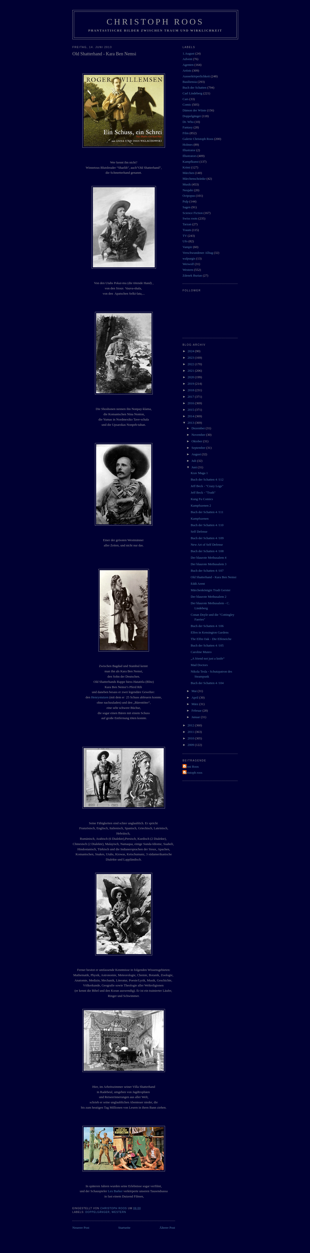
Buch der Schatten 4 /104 (207, 683)
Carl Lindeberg (192, 93)
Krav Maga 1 (199, 473)
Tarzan (187, 224)
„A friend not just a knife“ (207, 658)
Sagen (187, 207)
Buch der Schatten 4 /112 (207, 479)
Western (119, 1212)
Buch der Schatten (194, 87)
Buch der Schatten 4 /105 (207, 645)
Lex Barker (115, 1191)
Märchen (188, 173)
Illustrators (190, 156)
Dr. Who (188, 122)
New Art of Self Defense (207, 544)
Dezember (199, 428)
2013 (191, 423)
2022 (191, 364)
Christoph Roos (155, 21)
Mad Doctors (199, 665)
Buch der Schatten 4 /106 (207, 626)
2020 (191, 377)
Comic (187, 104)
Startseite (124, 1227)
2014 (191, 416)
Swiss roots (190, 218)
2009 (191, 745)
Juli (194, 461)
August (197, 454)
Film (186, 133)
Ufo (185, 241)
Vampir (187, 247)
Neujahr (188, 190)
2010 (191, 738)
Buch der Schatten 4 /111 (207, 512)
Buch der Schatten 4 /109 (207, 538)
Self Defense (199, 531)
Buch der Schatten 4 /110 (207, 525)
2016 (191, 403)
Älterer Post (167, 1227)
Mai (195, 691)
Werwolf (188, 264)
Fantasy (188, 127)
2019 (191, 383)
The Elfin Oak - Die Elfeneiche (211, 639)
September (199, 448)
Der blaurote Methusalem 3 (208, 564)
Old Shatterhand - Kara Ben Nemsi (213, 577)
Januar (196, 717)
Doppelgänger (97, 1212)
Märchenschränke (194, 178)
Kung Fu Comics (202, 499)
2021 (191, 370)
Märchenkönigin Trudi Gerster (210, 590)
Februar (197, 710)
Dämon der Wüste (194, 110)
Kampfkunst (191, 161)
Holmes (188, 144)
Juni (195, 467)
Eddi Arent (198, 583)
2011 (191, 732)
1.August (188, 53)
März (195, 704)
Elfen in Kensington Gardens (209, 632)
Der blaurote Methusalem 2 (208, 596)
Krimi (186, 167)
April (195, 697)
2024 (191, 351)
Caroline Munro (201, 652)
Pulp (186, 201)
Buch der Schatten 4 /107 (207, 570)
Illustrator (189, 150)
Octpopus (189, 195)
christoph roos (193, 772)
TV (185, 236)
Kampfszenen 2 (201, 505)
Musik (187, 184)
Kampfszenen (199, 518)
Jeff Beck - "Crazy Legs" (207, 486)
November (199, 435)
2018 (191, 390)
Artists (187, 70)
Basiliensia (190, 82)
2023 (191, 357)
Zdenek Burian (192, 275)
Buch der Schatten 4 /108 (207, 551)
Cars (186, 99)
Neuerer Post (80, 1227)
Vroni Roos (191, 766)
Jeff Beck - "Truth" (203, 492)
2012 (191, 725)
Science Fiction (193, 213)
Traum (187, 230)
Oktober (197, 441)
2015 (191, 409)
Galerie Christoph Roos (198, 139)
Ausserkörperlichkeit (196, 76)
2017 (191, 396)
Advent (187, 59)
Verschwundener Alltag (198, 253)
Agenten (188, 65)
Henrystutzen (99, 697)
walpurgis (189, 258)
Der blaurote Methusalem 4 (208, 557)
